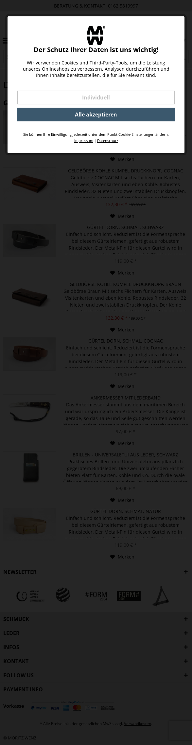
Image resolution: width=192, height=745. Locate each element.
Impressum (83, 140)
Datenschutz (107, 140)
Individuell (96, 97)
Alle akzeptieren (96, 114)
